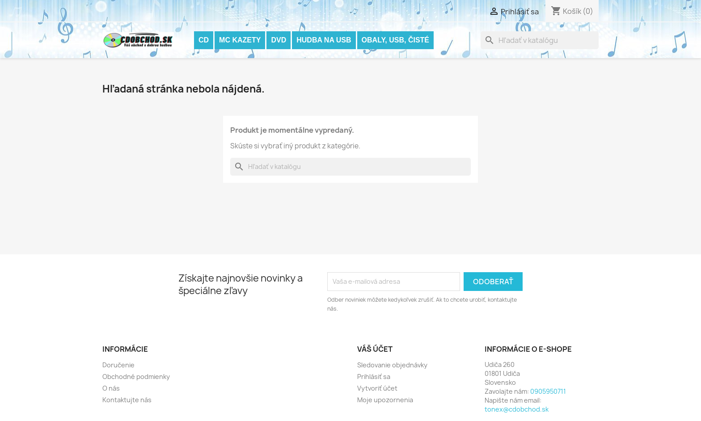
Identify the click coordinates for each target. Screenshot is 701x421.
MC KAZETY (240, 40)
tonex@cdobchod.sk (517, 409)
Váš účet (375, 349)
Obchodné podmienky (136, 376)
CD (203, 40)
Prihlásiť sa (373, 376)
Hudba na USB (323, 40)
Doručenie (118, 365)
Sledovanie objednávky (392, 365)
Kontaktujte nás (127, 400)
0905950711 (548, 391)
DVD (278, 40)
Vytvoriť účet (377, 388)
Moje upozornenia (385, 400)
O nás (111, 388)
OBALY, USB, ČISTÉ (395, 40)
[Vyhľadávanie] (540, 40)
